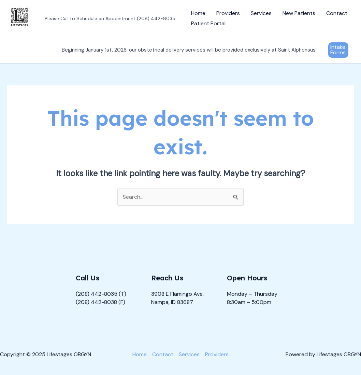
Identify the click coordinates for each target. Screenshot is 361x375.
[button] (338, 50)
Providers (228, 13)
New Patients (299, 13)
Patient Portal (208, 23)
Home (198, 13)
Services (261, 13)
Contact (336, 13)
